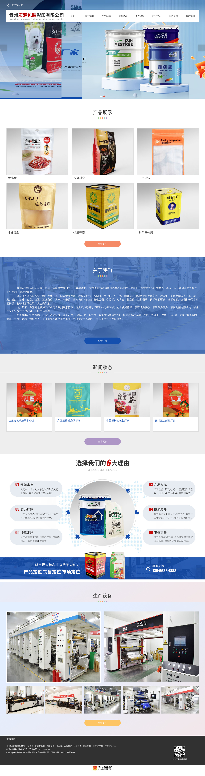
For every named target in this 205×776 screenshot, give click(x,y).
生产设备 (139, 16)
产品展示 (106, 16)
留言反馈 (173, 16)
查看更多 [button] (102, 441)
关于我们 (89, 16)
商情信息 (71, 752)
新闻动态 (123, 16)
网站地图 (55, 752)
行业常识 (156, 16)
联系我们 (190, 16)
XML (63, 752)
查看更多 (102, 244)
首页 (72, 16)
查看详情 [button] (102, 340)
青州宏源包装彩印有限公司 (37, 752)
